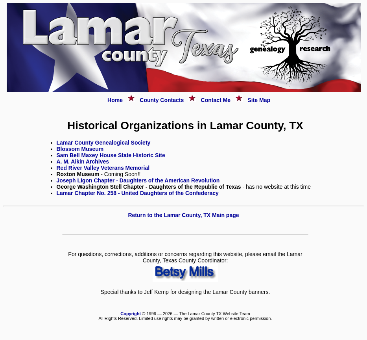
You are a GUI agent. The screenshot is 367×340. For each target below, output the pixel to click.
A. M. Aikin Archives (83, 161)
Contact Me (216, 100)
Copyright (130, 313)
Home (115, 100)
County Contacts (162, 100)
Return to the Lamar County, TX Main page (183, 215)
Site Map (258, 100)
